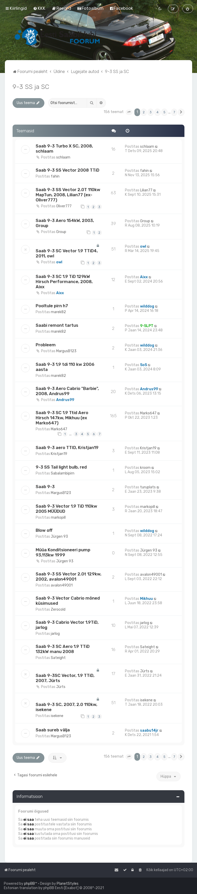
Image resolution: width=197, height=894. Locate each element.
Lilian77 (146, 190)
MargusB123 (66, 351)
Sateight (58, 658)
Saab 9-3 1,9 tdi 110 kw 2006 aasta (65, 367)
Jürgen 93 (59, 536)
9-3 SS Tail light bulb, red (61, 467)
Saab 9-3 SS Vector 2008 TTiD (67, 170)
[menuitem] (39, 8)
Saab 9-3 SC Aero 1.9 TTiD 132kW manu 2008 (63, 649)
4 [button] (157, 112)
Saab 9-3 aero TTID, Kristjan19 (67, 447)
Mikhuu (146, 599)
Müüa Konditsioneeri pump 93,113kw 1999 (63, 552)
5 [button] (164, 112)
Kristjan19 (59, 454)
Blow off (44, 530)
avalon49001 (62, 585)
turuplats (148, 487)
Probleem (46, 344)
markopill (58, 517)
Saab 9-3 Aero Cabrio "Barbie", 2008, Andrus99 (67, 391)
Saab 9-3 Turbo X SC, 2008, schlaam (64, 148)
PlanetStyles (67, 883)
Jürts (60, 687)
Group (61, 232)
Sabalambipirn (62, 473)
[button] (129, 112)
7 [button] (174, 112)
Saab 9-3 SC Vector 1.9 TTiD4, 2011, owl (67, 253)
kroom (145, 467)
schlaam (63, 157)
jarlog (55, 633)
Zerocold (58, 609)
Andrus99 (65, 400)
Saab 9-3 (45, 486)
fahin (55, 176)
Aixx (60, 293)
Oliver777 (64, 206)
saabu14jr (149, 730)
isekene (57, 716)
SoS (143, 365)
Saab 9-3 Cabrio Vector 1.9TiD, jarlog (67, 625)
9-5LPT (146, 326)
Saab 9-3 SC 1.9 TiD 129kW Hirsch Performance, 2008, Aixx (64, 281)
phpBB (29, 883)
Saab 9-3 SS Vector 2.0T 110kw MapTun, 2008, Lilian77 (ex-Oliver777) (68, 194)
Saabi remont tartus (57, 325)
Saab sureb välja (53, 729)
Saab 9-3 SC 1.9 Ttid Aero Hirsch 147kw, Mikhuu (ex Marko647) (62, 417)
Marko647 (59, 429)
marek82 (58, 312)
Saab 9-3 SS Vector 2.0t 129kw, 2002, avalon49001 (68, 576)
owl (59, 262)
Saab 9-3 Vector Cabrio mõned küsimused (68, 600)
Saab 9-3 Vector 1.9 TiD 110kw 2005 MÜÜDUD (66, 509)
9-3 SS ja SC (31, 86)
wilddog (147, 306)
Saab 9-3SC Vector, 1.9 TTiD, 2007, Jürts (65, 678)
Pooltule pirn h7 (52, 305)
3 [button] (151, 112)
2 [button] (144, 112)
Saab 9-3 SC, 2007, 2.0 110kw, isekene (66, 707)
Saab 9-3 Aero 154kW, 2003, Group (65, 223)
